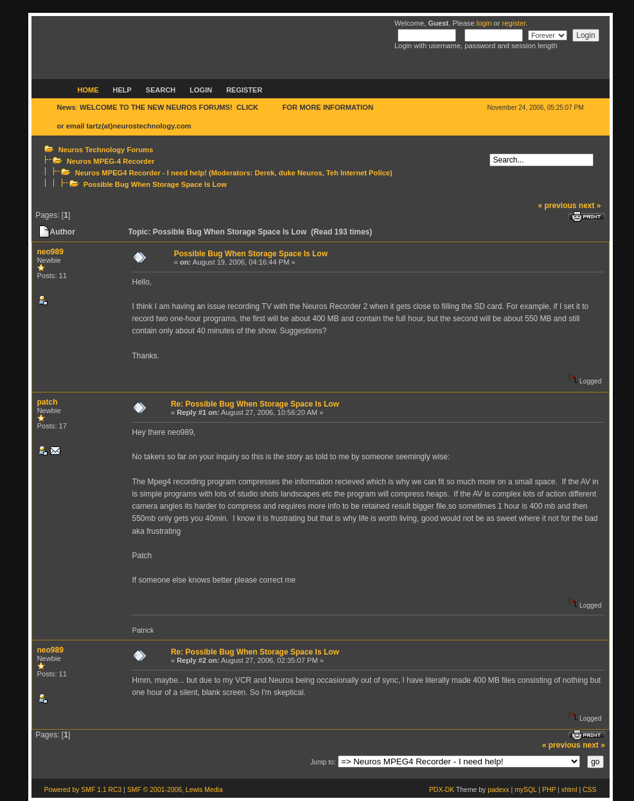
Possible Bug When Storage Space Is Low (155, 184)
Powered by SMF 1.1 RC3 (83, 789)
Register (244, 90)
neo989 (50, 251)
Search (160, 90)
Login (200, 90)
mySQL (525, 789)
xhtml (569, 789)
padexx (498, 789)
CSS (589, 789)
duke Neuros (300, 173)
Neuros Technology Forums (106, 150)
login (484, 23)
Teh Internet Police (358, 173)
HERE (270, 107)
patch (47, 402)
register (514, 23)
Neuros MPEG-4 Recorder (111, 161)
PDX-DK (441, 789)
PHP (549, 789)
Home (88, 90)
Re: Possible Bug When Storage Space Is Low (255, 404)
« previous (557, 205)
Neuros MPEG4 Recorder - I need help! (141, 173)
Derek (264, 173)
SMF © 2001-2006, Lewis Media (175, 789)
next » (590, 205)
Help (122, 90)
